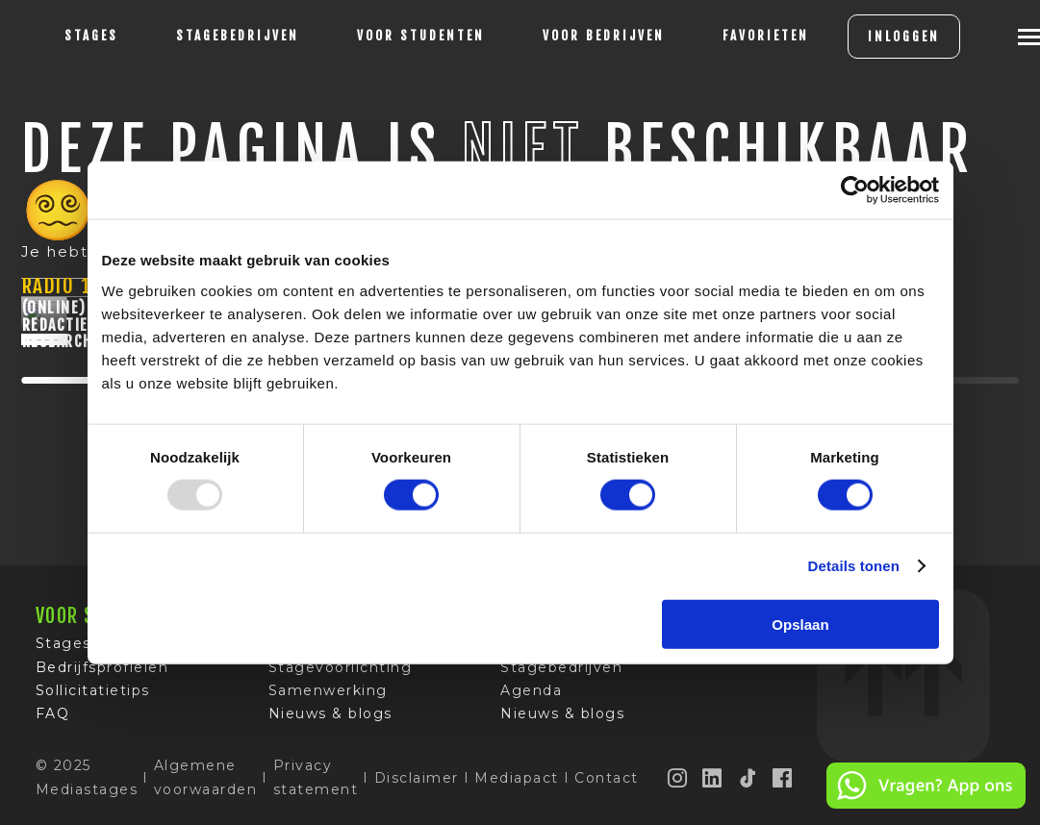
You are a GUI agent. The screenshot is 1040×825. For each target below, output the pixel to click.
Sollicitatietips (93, 695)
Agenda (531, 695)
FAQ (53, 718)
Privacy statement (316, 782)
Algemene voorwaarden (206, 782)
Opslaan (800, 623)
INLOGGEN (904, 36)
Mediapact (516, 781)
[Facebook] (783, 781)
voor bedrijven (604, 35)
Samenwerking (328, 695)
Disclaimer (416, 781)
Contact (606, 781)
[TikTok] (748, 781)
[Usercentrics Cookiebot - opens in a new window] (855, 190)
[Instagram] (678, 781)
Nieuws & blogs (330, 718)
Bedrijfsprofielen (102, 671)
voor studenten (421, 35)
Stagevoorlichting (340, 671)
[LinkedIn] (712, 781)
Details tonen (854, 566)
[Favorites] (765, 36)
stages (91, 35)
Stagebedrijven (237, 35)
